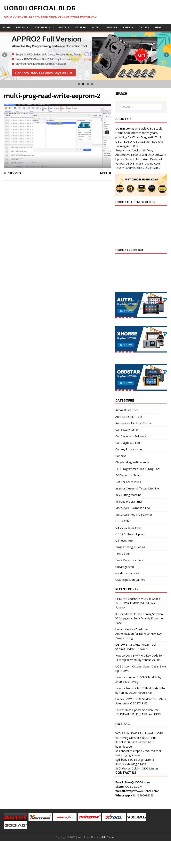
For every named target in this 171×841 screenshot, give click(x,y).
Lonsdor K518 (154, 733)
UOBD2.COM (133, 786)
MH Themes (108, 837)
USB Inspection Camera (130, 580)
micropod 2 (137, 751)
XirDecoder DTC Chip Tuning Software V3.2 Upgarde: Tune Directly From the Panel (139, 618)
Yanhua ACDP (146, 742)
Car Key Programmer (128, 449)
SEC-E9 (132, 759)
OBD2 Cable (123, 521)
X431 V (119, 764)
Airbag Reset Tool (126, 410)
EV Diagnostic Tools (128, 475)
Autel (96, 27)
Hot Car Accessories (128, 482)
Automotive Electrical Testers (133, 423)
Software (40, 27)
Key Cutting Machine (128, 495)
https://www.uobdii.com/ (143, 791)
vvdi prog (121, 755)
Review (20, 27)
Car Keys (120, 456)
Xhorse (144, 27)
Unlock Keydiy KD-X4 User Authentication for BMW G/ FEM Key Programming (138, 633)
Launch (128, 27)
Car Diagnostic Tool (128, 443)
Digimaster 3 (146, 759)
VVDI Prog (121, 738)
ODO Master (150, 768)
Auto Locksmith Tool (128, 417)
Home (6, 27)
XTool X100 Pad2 (126, 742)
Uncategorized (124, 567)
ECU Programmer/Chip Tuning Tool (137, 469)
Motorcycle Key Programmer (133, 514)
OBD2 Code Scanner (128, 527)
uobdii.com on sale (127, 573)
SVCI (118, 768)
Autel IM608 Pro (134, 733)
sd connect (122, 751)
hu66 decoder (124, 746)
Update (61, 27)
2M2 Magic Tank (135, 764)
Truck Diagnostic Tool (129, 560)
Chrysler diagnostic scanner (132, 462)
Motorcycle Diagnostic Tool (133, 508)
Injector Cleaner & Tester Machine (137, 488)
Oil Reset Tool (124, 540)
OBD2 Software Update (130, 534)
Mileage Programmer (128, 501)
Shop (158, 27)
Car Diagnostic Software (130, 436)
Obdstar (111, 27)
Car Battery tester (126, 429)
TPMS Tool (122, 554)
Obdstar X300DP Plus (142, 738)
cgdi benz (121, 759)
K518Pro (80, 27)
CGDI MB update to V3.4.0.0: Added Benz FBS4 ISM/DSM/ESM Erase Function (137, 603)
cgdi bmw (134, 755)
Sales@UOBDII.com (137, 782)
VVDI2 (119, 733)
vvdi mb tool (153, 751)
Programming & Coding (130, 547)
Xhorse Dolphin (131, 768)
